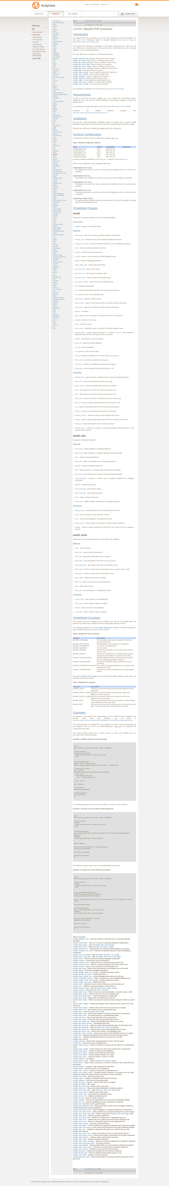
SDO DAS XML (57, 255)
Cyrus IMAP (56, 57)
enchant (55, 76)
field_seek (78, 590)
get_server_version (81, 282)
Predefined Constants (86, 617)
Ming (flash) (56, 166)
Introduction (80, 34)
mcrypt (55, 157)
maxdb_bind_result (80, 947)
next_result (78, 307)
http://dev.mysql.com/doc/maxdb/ (113, 89)
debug (77, 261)
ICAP (54, 120)
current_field (79, 599)
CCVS (55, 40)
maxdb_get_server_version (82, 1033)
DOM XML (56, 74)
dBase (55, 64)
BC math (55, 33)
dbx (54, 67)
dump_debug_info (81, 265)
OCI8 (54, 197)
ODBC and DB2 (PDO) (59, 200)
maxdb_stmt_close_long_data (84, 1114)
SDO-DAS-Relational (59, 257)
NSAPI (55, 192)
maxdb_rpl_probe (79, 1084)
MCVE (55, 159)
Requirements (82, 94)
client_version (79, 386)
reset (76, 497)
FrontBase (56, 98)
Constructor (78, 222)
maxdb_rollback (78, 1080)
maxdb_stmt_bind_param (82, 1110)
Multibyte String (57, 178)
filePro (55, 87)
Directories (56, 70)
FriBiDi (55, 96)
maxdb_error (77, 986)
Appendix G (124, 159)
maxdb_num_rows (79, 1057)
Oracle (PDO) (57, 209)
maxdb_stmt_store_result (82, 1147)
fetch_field (78, 556)
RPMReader (56, 248)
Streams (55, 282)
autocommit (79, 235)
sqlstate (77, 419)
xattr (54, 310)
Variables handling (58, 298)
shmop (55, 265)
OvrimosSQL (57, 212)
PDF (54, 221)
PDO (54, 222)
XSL (54, 320)
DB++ (54, 60)
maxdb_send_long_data (81, 1090)
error (76, 394)
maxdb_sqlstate (78, 1100)
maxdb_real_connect (80, 1070)
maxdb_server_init (79, 1096)
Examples (79, 712)
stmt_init (78, 356)
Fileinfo (55, 86)
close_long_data (80, 493)
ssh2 (54, 279)
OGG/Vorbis (56, 202)
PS (54, 236)
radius (55, 241)
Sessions (55, 263)
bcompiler (56, 35)
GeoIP (55, 103)
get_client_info (80, 269)
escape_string (79, 332)
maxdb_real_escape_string (82, 1072)
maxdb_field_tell (79, 1017)
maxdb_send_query (80, 1092)
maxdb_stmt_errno (80, 1119)
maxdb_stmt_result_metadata (83, 1141)
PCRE (55, 219)
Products (39, 13)
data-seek (78, 461)
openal (55, 204)
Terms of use (95, 1182)
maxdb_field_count (80, 1013)
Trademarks (105, 1182)
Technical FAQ (37, 32)
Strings (55, 284)
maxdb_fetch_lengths (80, 1004)
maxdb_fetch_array (80, 992)
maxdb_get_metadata (80, 1027)
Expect (55, 81)
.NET (54, 24)
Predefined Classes (85, 208)
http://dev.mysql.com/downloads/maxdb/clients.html (90, 113)
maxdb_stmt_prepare (112, 356)
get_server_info (80, 277)
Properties (77, 373)
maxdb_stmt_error (79, 1121)
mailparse (56, 151)
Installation (80, 118)
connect (77, 256)
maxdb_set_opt (78, 1098)
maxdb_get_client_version (82, 1023)
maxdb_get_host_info (81, 1025)
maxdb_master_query (81, 1045)
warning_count (80, 428)
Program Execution (58, 234)
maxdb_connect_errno (81, 962)
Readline (55, 245)
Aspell (55, 31)
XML (54, 313)
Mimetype (56, 164)
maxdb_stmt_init (79, 1129)
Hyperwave (56, 115)
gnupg (55, 108)
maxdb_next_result (80, 1053)
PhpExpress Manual (39, 51)
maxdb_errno (78, 984)
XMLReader (56, 316)
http (54, 113)
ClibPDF (55, 45)
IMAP (54, 128)
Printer (55, 233)
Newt (54, 190)
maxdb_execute (78, 990)
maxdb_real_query (79, 1076)
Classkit (55, 43)
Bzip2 (54, 36)
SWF (54, 286)
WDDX (55, 304)
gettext (55, 105)
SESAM (55, 260)
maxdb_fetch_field (79, 998)
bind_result (79, 453)
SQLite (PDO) (57, 277)
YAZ (54, 323)
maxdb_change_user (80, 949)
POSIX (55, 226)
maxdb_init (77, 1037)
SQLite (55, 275)
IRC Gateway (57, 135)
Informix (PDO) (57, 132)
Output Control (57, 210)
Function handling (58, 101)
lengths (77, 608)
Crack (54, 48)
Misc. (54, 168)
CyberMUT (56, 55)
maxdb (77, 226)
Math (54, 152)
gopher (55, 110)
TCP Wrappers (57, 289)
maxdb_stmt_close (80, 1115)
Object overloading (58, 195)
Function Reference (58, 23)
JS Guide (36, 42)
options (77, 311)
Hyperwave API (57, 116)
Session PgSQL (57, 262)
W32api (55, 303)
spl (54, 274)
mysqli (55, 185)
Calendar (55, 38)
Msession (56, 175)
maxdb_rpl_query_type (81, 1086)
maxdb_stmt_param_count (82, 1135)
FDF (54, 84)
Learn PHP (36, 58)
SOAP (55, 270)
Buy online (73, 13)
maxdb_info (77, 1035)
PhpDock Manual (38, 47)
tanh (75, 21)
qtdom (55, 239)
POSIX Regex (57, 228)
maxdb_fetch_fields (80, 1000)
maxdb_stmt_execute (80, 1123)
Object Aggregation (58, 193)
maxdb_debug (78, 970)
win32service (57, 308)
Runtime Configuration (87, 134)
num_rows (78, 612)
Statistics (55, 280)
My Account (95, 4)
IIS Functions (57, 125)
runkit (54, 250)
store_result (79, 360)
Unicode (55, 294)
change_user (79, 239)
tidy (54, 291)
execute (77, 466)
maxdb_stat (77, 1104)
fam (54, 82)
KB (33, 29)
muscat (55, 180)
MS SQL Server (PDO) (59, 173)
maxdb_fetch (77, 1011)
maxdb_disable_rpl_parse (82, 974)
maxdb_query (78, 1068)
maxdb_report (78, 1078)
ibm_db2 (55, 118)
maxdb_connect (78, 966)
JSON (54, 139)
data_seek (78, 552)
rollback (77, 339)
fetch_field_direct (81, 565)
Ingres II (55, 134)
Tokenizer (56, 292)
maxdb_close (78, 958)
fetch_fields (79, 561)
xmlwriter (55, 318)
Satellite (55, 251)
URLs (54, 296)
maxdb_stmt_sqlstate (80, 1145)
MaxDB (55, 154)
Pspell (55, 238)
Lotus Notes (56, 145)
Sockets (55, 272)
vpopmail (55, 301)
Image (55, 127)
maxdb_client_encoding (81, 955)
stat (76, 351)
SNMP (55, 269)
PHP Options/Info (58, 224)
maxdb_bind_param (80, 945)
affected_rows (79, 377)
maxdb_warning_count (81, 1157)
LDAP (54, 142)
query (77, 324)
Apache (55, 26)
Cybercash (56, 53)
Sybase (55, 287)
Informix (55, 130)
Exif (54, 79)
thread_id (78, 424)
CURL (55, 52)
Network (55, 188)
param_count (79, 523)
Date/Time (56, 58)
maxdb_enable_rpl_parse (82, 982)
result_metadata (80, 478)
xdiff (54, 311)
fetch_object (79, 578)
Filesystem (56, 89)
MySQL (55, 181)
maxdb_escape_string (81, 988)
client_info (78, 381)
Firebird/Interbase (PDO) (60, 94)
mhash (55, 163)
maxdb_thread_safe (80, 1153)
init (76, 286)
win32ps (55, 306)
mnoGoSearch (57, 169)
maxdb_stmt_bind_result (82, 1112)
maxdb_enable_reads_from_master (85, 980)
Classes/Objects (58, 41)
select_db (78, 343)
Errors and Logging (58, 77)
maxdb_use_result (79, 1155)
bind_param (79, 449)
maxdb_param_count (80, 1061)
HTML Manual (37, 39)
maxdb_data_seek (79, 968)
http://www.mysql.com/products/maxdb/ (86, 42)
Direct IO (55, 69)
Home (87, 4)
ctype (54, 50)
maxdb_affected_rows (93, 21)
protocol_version (80, 415)
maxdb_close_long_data (82, 956)
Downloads (127, 13)
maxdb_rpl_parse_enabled (82, 1082)
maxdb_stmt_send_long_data (83, 1143)
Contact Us (69, 1182)
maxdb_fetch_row (79, 1009)
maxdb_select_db (79, 1088)
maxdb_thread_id (79, 1151)
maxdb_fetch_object (80, 1008)
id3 (54, 123)
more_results (79, 303)
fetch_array (79, 569)
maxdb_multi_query (80, 1051)
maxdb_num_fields (80, 1055)
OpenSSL (56, 205)
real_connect (79, 328)
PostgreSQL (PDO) (58, 231)
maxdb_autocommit (80, 943)
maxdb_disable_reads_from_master (86, 972)
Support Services (56, 13)
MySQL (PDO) (57, 183)
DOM (54, 72)
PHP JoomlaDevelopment (37, 54)
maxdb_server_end (80, 1094)
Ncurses (55, 186)
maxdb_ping (77, 1062)
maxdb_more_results (80, 1049)
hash (54, 111)
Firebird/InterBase (58, 93)
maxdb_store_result (80, 1149)
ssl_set (77, 347)
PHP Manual (35, 35)
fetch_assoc (79, 573)
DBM (54, 65)
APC (54, 28)
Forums (76, 1182)
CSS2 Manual (37, 37)
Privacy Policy (85, 1182)
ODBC (55, 198)
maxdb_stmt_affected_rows (83, 1106)
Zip (54, 327)
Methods (76, 231)
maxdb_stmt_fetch (79, 1125)
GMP (54, 106)
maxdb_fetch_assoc (80, 994)
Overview (36, 26)
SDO (54, 253)
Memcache (56, 161)
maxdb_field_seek (79, 1015)
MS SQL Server (57, 171)
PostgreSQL (56, 229)
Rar (54, 243)
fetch (76, 470)
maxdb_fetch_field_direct (82, 996)
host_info (78, 402)
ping (76, 315)
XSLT (54, 322)
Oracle (55, 207)
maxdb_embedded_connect (83, 978)
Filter (54, 91)
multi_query (79, 299)
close (77, 248)
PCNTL (55, 217)
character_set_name (82, 244)
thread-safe (79, 368)
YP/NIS (55, 325)
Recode (55, 246)
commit (77, 252)
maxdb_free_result (79, 1019)
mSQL (55, 176)
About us (104, 4)
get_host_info (79, 273)
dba (54, 62)
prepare (77, 320)
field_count (78, 398)
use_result (78, 364)
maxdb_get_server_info (81, 1031)
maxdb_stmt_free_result (81, 1127)
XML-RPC (56, 315)
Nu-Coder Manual (39, 49)
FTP (54, 99)
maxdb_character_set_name (83, 951)
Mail (54, 149)
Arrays (55, 29)
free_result (78, 474)
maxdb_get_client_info (81, 1021)
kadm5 (55, 140)
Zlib (54, 328)
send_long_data (80, 489)
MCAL (55, 156)
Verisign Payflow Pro (59, 299)
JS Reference (37, 44)
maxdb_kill (77, 1043)
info (76, 290)
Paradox (55, 214)
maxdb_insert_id (79, 1041)
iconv (54, 122)
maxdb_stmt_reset (79, 1139)
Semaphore (56, 258)
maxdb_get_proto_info (81, 1029)
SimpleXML (56, 267)
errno (77, 390)
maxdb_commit (78, 960)
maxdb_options (78, 1058)
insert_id (78, 411)
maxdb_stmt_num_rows (81, 1133)
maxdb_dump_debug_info (82, 976)
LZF (54, 147)
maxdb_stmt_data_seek (81, 1117)
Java (54, 137)
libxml (54, 144)
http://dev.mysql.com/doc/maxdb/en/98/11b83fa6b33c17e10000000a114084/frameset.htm (103, 720)
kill (76, 294)
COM (54, 46)
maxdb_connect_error (81, 964)
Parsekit (55, 216)
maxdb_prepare (78, 1066)
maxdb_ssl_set (78, 1102)
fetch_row (78, 582)
